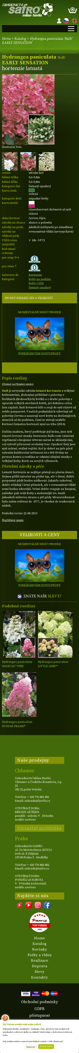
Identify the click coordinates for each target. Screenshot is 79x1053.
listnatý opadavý (40, 287)
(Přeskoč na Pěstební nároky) (18, 384)
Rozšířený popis (12, 520)
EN (74, 20)
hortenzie (35, 275)
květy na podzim (40, 279)
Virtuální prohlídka (39, 828)
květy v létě (36, 283)
